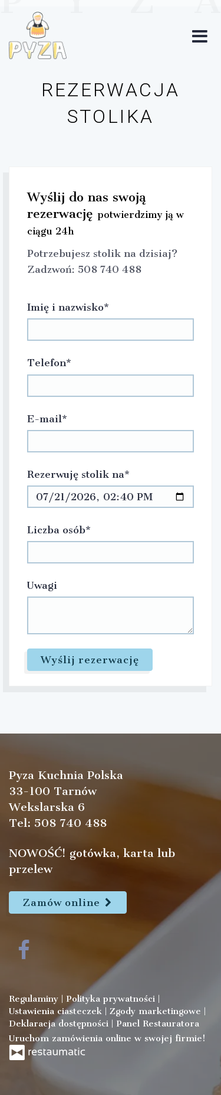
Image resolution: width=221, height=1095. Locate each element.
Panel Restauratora (157, 1023)
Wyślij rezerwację (90, 660)
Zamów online (67, 902)
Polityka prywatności (112, 998)
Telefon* (49, 363)
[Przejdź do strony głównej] (38, 35)
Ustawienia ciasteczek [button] (57, 1011)
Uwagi (42, 585)
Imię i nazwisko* (68, 307)
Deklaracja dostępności (60, 1023)
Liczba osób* (59, 530)
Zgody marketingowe (157, 1011)
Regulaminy (35, 998)
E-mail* (47, 419)
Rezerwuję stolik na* (78, 474)
